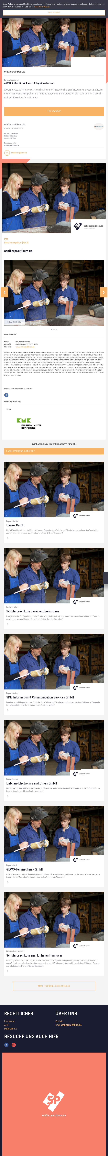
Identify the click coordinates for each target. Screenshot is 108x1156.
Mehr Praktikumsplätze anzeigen (54, 986)
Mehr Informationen (41, 7)
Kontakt (59, 1021)
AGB (6, 1025)
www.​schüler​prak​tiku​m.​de (13, 128)
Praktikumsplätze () (16, 242)
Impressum (9, 1021)
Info (6, 239)
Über (68, 1025)
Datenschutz (10, 1029)
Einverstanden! (54, 12)
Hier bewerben (54, 111)
